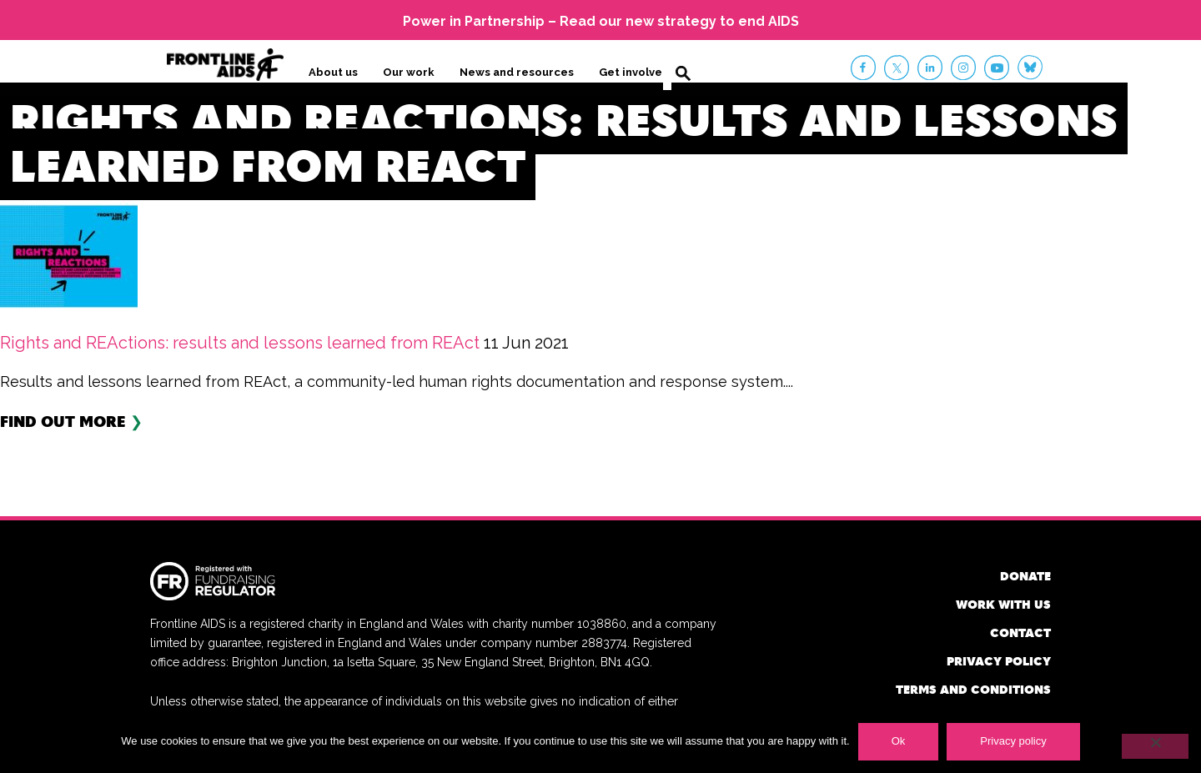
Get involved (634, 72)
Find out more (63, 420)
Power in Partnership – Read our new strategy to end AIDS (601, 21)
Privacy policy (999, 661)
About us (333, 72)
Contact (1020, 632)
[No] (1155, 746)
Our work (409, 72)
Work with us (1003, 604)
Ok (899, 741)
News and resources (517, 72)
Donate (1025, 576)
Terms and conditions (973, 689)
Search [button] (683, 73)
